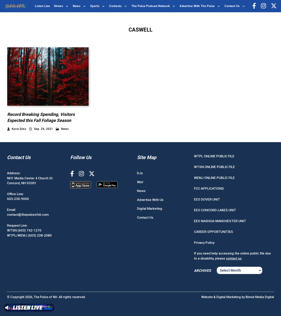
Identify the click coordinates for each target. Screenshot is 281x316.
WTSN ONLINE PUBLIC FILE (214, 167)
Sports (94, 6)
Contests (115, 6)
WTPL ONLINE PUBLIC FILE (214, 156)
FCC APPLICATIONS (209, 188)
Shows (58, 6)
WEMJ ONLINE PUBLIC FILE (214, 178)
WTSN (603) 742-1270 (24, 230)
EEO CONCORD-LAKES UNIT (215, 210)
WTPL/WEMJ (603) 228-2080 (29, 235)
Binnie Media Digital (260, 297)
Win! (140, 182)
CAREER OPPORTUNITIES (213, 232)
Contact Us (232, 6)
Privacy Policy (204, 243)
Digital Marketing (149, 208)
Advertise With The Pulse (197, 6)
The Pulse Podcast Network (150, 6)
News (76, 6)
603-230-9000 (18, 199)
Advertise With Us (150, 200)
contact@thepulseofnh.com (28, 215)
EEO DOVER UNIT (207, 199)
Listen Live (42, 6)
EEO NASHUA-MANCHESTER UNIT (220, 221)
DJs (140, 173)
